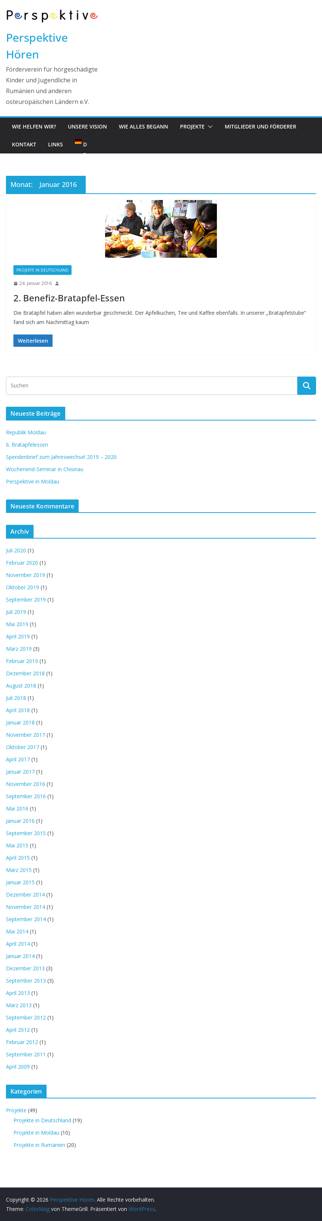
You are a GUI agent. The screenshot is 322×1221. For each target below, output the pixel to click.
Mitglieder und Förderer (260, 126)
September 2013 (26, 980)
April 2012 (18, 1029)
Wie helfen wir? (34, 126)
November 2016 (25, 783)
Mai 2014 (17, 931)
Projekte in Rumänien (39, 1144)
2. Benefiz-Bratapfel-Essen (69, 298)
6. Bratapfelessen (27, 444)
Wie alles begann (143, 126)
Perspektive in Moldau (32, 481)
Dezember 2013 (25, 968)
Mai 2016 (17, 808)
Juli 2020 (16, 550)
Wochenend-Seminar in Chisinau (44, 469)
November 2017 (25, 734)
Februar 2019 (22, 661)
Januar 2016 (20, 820)
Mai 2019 (17, 624)
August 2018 (21, 685)
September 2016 (26, 796)
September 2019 (26, 599)
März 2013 (19, 1005)
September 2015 (26, 833)
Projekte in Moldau (36, 1132)
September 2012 (26, 1017)
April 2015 (18, 857)
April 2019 (18, 636)
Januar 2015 (20, 882)
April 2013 (18, 992)
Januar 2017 (20, 771)
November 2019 (25, 574)
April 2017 (18, 759)
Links (55, 144)
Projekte (192, 126)
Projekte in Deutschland (42, 270)
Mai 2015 (17, 845)
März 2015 (19, 869)
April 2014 (18, 943)
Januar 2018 (20, 722)
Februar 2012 (22, 1042)
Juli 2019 (16, 611)
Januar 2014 (20, 956)
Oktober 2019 (22, 587)
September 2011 (26, 1054)
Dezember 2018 (25, 673)
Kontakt (24, 144)
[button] (209, 126)
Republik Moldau (26, 432)
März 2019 (19, 648)
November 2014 (25, 906)
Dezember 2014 (25, 894)
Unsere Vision (87, 126)
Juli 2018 (16, 697)
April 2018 (18, 710)
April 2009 (18, 1066)
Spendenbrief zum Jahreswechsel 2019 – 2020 (61, 456)
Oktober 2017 (22, 747)
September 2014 (26, 919)
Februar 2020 (22, 562)
